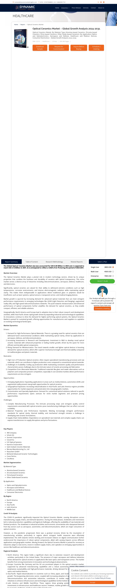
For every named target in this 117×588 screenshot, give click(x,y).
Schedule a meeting (96, 48)
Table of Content (32, 262)
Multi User (102, 271)
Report (22, 24)
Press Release (76, 8)
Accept (92, 582)
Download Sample (40, 48)
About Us (101, 8)
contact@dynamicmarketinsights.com (26, 2)
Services (86, 8)
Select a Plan (102, 262)
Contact (93, 8)
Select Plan (102, 281)
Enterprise (102, 276)
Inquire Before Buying (79, 48)
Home (57, 8)
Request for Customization (58, 48)
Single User (102, 267)
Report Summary (11, 262)
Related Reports (77, 262)
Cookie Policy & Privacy (103, 578)
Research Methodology (54, 262)
